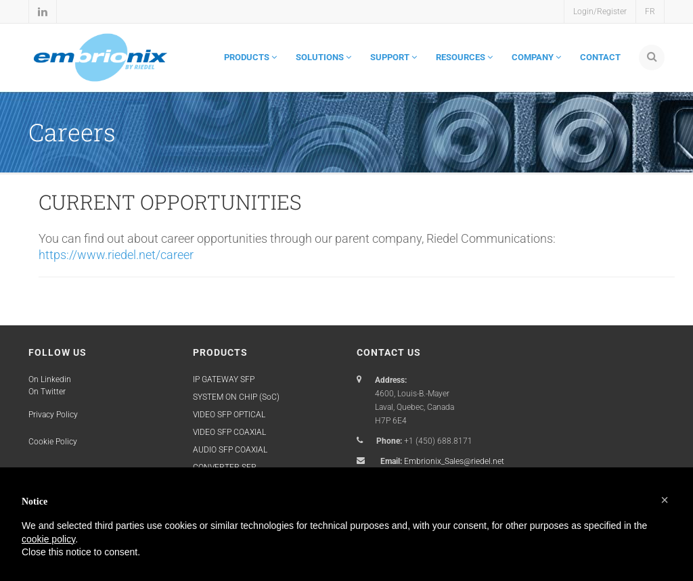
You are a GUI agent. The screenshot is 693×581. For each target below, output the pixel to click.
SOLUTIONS (323, 57)
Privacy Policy (53, 414)
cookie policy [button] (48, 539)
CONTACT (600, 57)
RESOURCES (464, 57)
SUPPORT (393, 57)
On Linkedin (49, 379)
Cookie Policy (52, 441)
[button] (664, 500)
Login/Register (600, 11)
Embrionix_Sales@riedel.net (454, 461)
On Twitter (47, 391)
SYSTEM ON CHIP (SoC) (236, 397)
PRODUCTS (250, 57)
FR (650, 11)
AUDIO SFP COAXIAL (230, 450)
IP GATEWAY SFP (223, 379)
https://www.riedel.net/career (116, 255)
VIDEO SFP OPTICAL (229, 414)
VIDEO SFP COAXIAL (229, 432)
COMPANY (536, 57)
